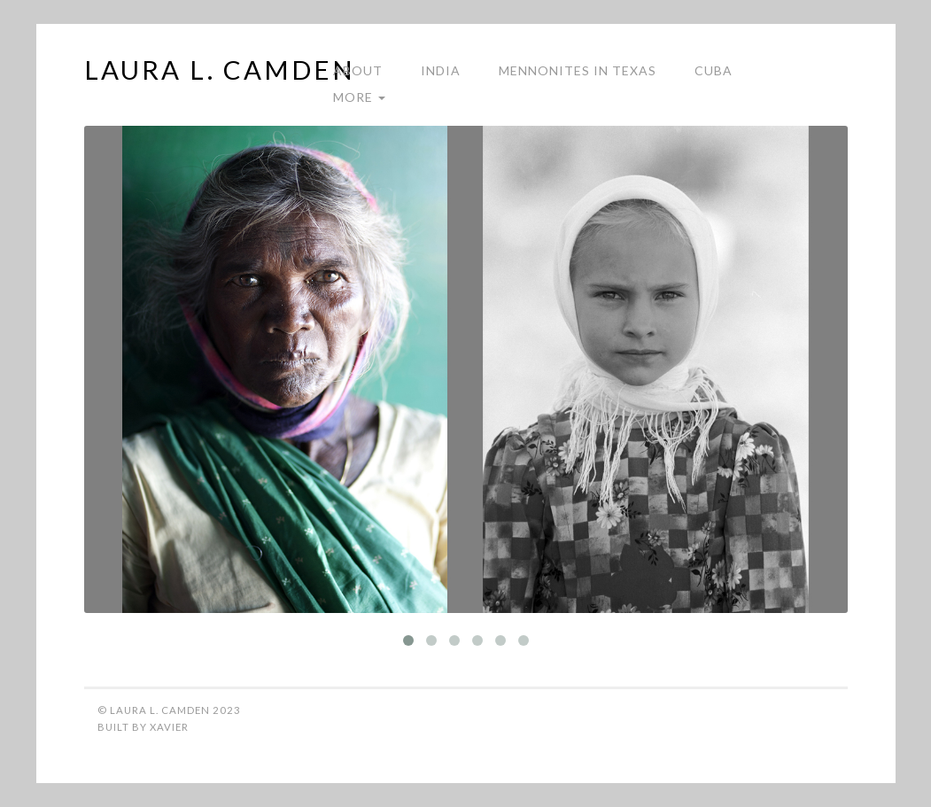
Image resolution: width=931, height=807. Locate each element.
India (441, 70)
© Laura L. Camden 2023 (169, 710)
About (358, 70)
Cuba (713, 70)
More (359, 97)
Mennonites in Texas (577, 70)
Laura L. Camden (219, 73)
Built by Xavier (143, 727)
